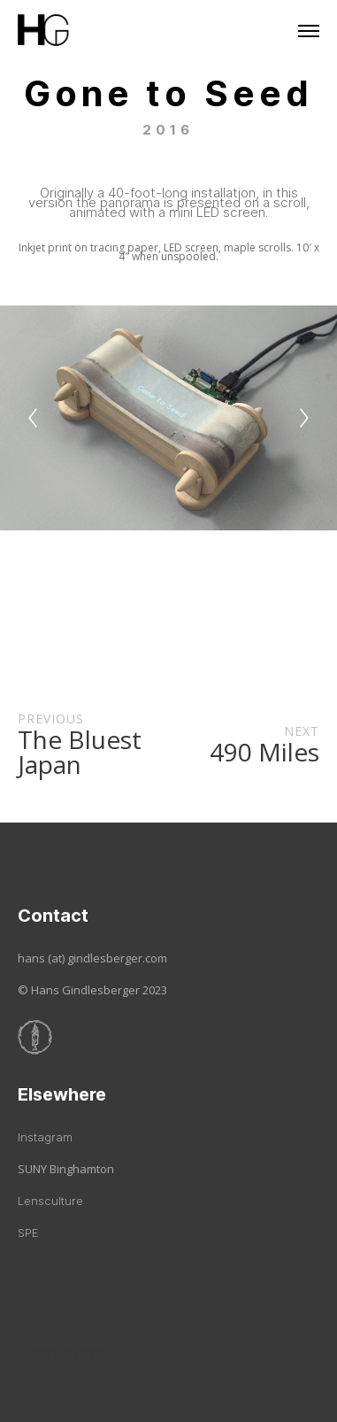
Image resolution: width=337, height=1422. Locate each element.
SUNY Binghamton (66, 1169)
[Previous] (32, 417)
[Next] (304, 417)
